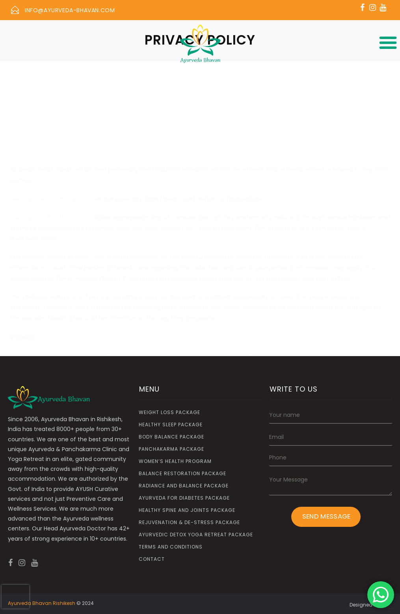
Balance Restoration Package (182, 473)
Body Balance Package (171, 436)
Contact (152, 559)
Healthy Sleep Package (171, 424)
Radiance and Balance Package (184, 485)
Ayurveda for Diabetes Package (184, 498)
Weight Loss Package (169, 412)
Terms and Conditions (171, 546)
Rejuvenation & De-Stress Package (189, 522)
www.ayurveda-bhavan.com (51, 156)
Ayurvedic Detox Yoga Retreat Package (196, 534)
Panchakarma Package (171, 449)
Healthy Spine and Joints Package (187, 510)
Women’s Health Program (175, 461)
